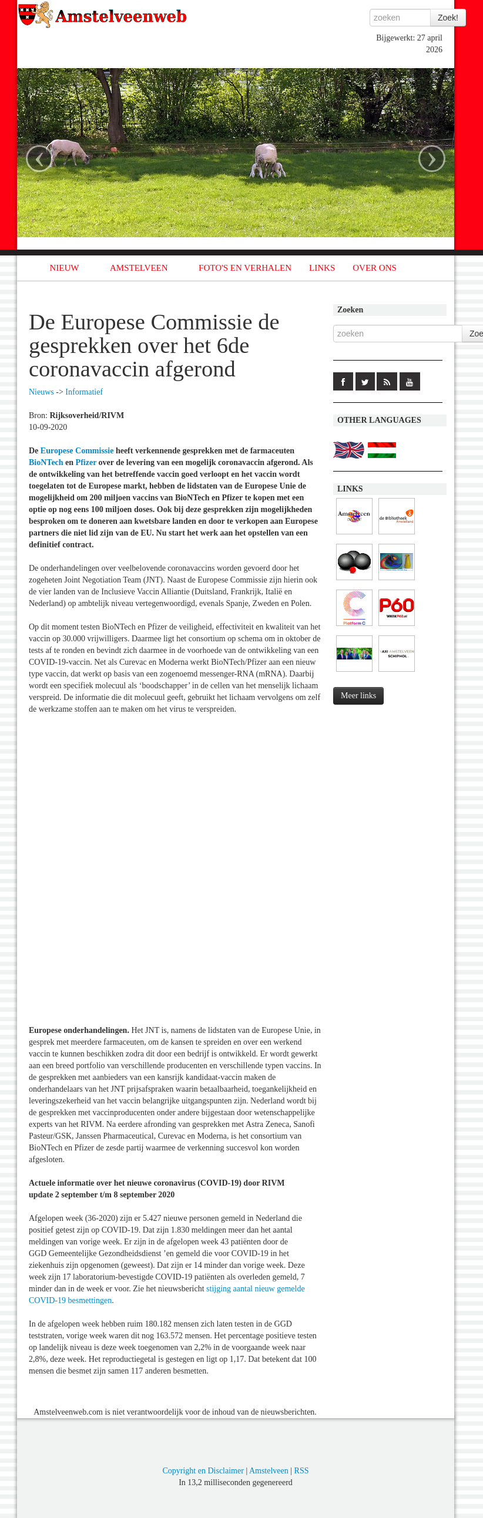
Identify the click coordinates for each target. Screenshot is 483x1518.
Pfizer (86, 462)
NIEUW (64, 267)
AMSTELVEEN (139, 267)
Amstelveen (269, 1470)
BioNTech (46, 462)
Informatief (84, 392)
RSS (301, 1470)
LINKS (322, 267)
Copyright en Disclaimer (202, 1470)
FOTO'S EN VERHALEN (245, 267)
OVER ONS (375, 267)
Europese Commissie (77, 450)
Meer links (358, 695)
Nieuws (41, 392)
